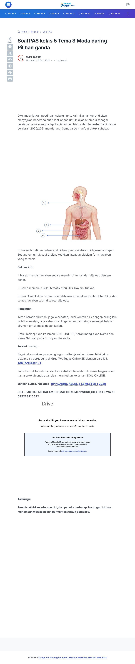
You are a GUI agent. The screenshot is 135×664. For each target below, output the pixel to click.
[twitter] (10, 53)
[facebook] (10, 47)
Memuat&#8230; (68, 445)
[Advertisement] (68, 88)
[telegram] (10, 66)
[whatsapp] (10, 59)
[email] (10, 79)
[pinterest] (10, 72)
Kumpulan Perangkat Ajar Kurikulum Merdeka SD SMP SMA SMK (72, 657)
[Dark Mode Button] (128, 5)
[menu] (8, 5)
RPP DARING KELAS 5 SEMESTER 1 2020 (78, 383)
